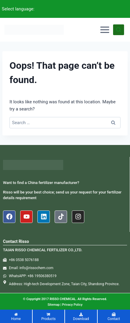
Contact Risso (16, 241)
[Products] (49, 317)
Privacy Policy (72, 305)
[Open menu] (104, 29)
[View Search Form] (118, 29)
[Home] (16, 317)
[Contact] (114, 317)
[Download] (81, 317)
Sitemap (53, 305)
